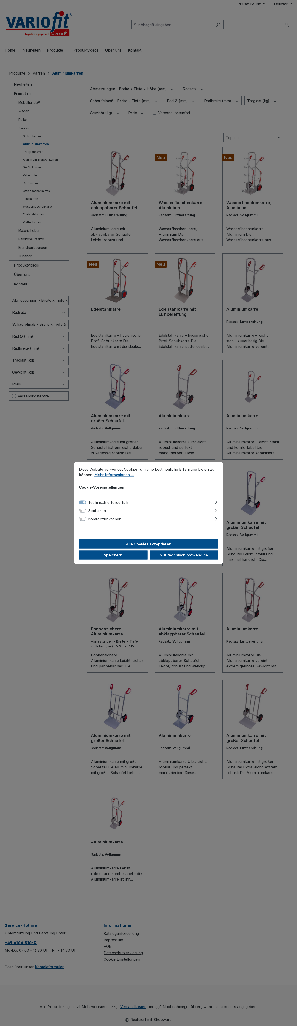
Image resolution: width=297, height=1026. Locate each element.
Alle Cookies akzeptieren (148, 544)
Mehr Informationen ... (114, 474)
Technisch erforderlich (108, 502)
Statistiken (97, 510)
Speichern (113, 555)
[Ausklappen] (216, 501)
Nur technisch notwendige (184, 555)
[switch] (82, 511)
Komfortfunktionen (104, 519)
